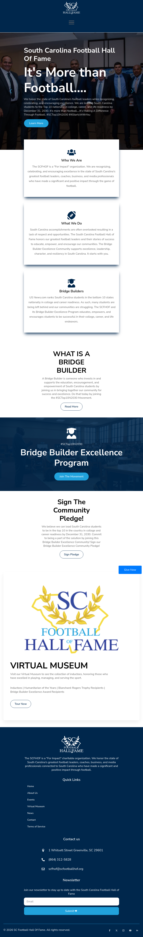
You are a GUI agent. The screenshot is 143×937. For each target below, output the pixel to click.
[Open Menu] (71, 22)
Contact (31, 819)
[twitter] (116, 930)
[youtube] (130, 930)
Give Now (130, 570)
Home (30, 786)
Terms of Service (36, 826)
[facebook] (109, 930)
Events (31, 799)
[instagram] (123, 930)
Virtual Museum (36, 806)
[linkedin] (137, 930)
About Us (32, 793)
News (30, 813)
